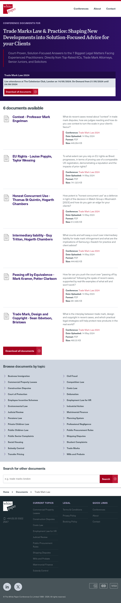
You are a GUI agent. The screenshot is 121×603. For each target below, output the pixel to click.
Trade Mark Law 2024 (89, 132)
